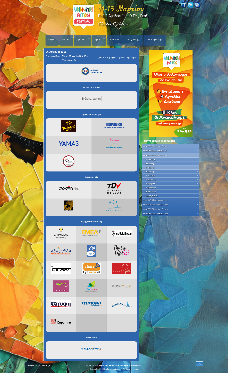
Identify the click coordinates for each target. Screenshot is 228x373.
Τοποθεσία (114, 39)
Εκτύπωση (105, 57)
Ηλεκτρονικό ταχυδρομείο (125, 57)
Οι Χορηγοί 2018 (56, 51)
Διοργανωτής (133, 39)
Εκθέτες (65, 39)
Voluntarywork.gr (154, 39)
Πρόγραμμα (82, 39)
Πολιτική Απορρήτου (109, 365)
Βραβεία (98, 39)
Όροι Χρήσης (92, 365)
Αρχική (51, 39)
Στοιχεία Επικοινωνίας (131, 365)
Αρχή (199, 364)
